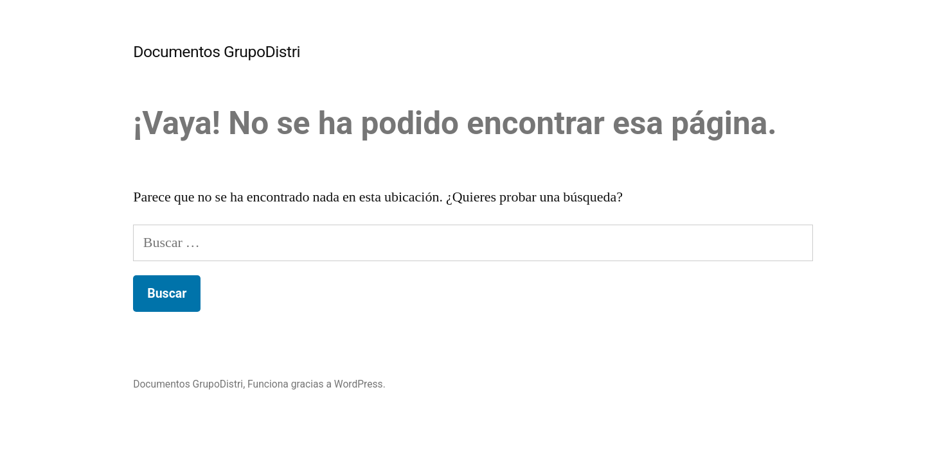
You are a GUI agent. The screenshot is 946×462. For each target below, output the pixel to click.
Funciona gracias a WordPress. (316, 384)
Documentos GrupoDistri (216, 51)
